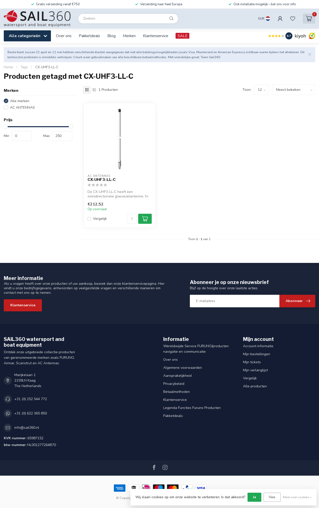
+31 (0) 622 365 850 (30, 413)
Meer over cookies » (297, 497)
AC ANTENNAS (22, 107)
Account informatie (258, 346)
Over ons (63, 35)
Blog (111, 35)
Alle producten (255, 386)
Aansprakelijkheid (177, 375)
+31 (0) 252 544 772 (30, 399)
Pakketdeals (89, 35)
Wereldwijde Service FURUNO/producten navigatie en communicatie (196, 349)
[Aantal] (132, 219)
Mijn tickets (252, 362)
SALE (182, 35)
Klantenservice (155, 35)
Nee (272, 497)
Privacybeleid (173, 383)
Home (8, 67)
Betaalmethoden (176, 391)
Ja (254, 497)
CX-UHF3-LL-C (46, 67)
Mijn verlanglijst (255, 370)
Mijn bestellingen (256, 354)
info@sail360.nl (26, 427)
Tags (24, 67)
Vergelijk (100, 219)
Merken (129, 35)
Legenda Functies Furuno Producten (192, 407)
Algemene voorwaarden (182, 367)
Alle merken (19, 101)
